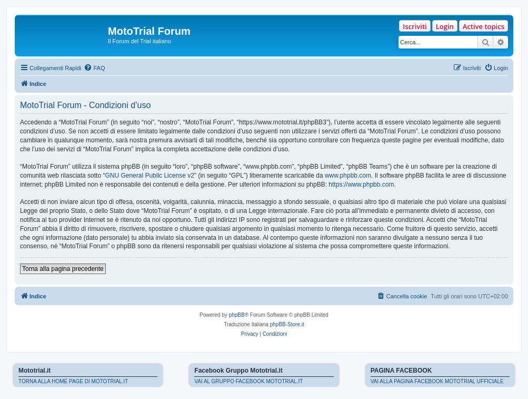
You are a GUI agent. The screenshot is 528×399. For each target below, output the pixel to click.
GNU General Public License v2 (149, 175)
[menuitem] (94, 68)
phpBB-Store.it (287, 324)
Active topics (483, 26)
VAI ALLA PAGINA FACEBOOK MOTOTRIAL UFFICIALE (437, 381)
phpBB (237, 315)
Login (445, 26)
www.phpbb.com (348, 175)
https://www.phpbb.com (361, 184)
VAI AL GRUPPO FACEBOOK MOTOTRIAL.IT (248, 381)
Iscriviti (414, 26)
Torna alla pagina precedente (63, 269)
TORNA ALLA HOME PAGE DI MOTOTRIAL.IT (73, 381)
